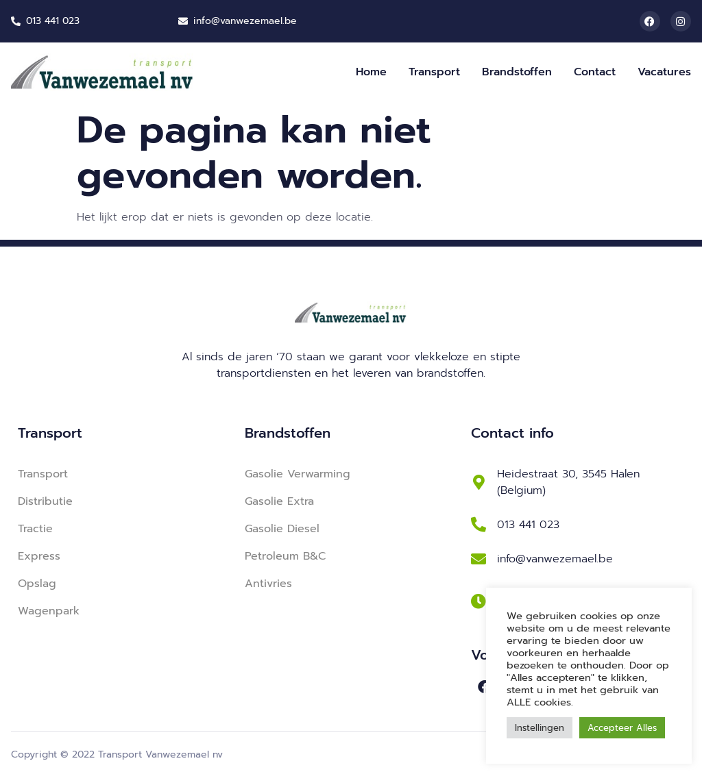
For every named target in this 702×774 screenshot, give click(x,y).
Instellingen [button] (539, 727)
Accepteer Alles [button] (622, 727)
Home (371, 72)
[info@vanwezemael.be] (478, 558)
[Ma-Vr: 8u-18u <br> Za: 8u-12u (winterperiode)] (478, 601)
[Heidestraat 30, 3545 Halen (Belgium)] (478, 482)
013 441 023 (528, 524)
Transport (434, 72)
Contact (595, 72)
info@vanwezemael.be (555, 559)
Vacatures (664, 72)
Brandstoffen (517, 72)
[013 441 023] (478, 524)
